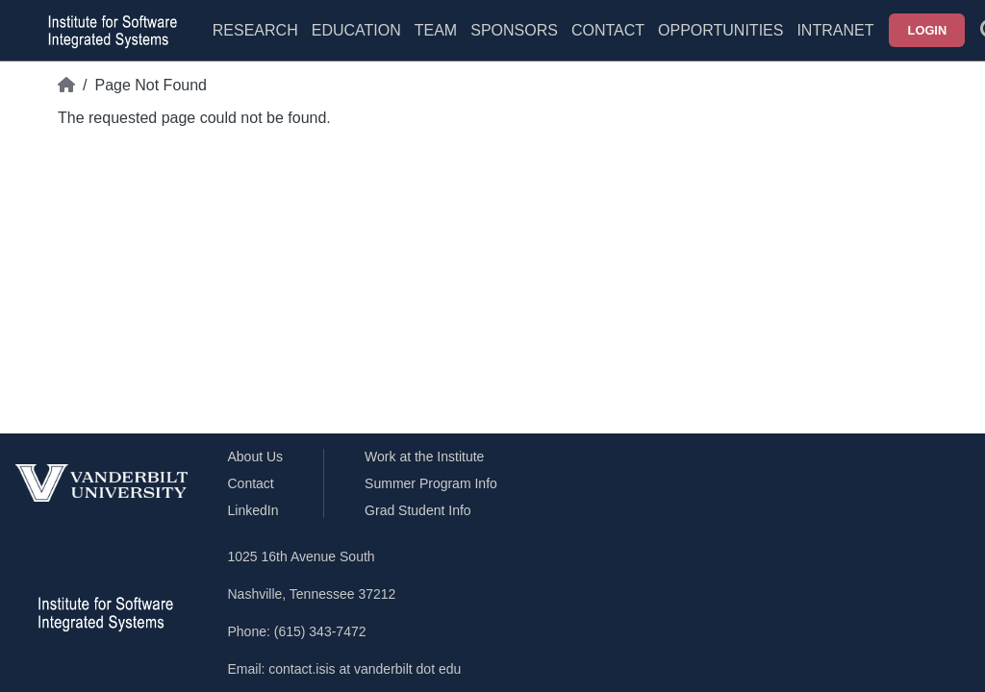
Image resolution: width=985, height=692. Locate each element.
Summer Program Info (431, 483)
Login (927, 30)
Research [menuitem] (255, 30)
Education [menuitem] (356, 30)
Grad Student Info (418, 510)
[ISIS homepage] (107, 31)
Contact (607, 30)
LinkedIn (253, 510)
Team (436, 30)
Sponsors (514, 30)
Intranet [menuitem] (834, 30)
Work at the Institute (424, 456)
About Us (256, 456)
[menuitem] (436, 42)
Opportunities (720, 30)
